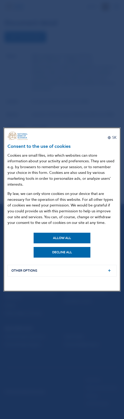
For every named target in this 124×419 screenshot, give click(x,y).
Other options (24, 270)
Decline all (62, 252)
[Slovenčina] (112, 138)
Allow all (62, 238)
